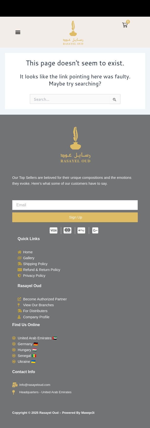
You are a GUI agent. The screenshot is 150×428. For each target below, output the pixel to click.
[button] (18, 32)
